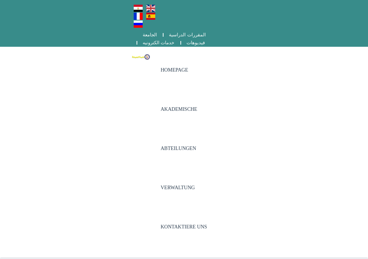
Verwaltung (258, 35)
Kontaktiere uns (309, 35)
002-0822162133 (154, 126)
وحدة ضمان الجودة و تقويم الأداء (280, 127)
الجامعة (221, 6)
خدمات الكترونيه (305, 6)
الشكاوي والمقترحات (269, 145)
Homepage (133, 35)
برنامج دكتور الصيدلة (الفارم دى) (280, 136)
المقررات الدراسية (258, 6)
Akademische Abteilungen (199, 35)
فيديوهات (342, 6)
